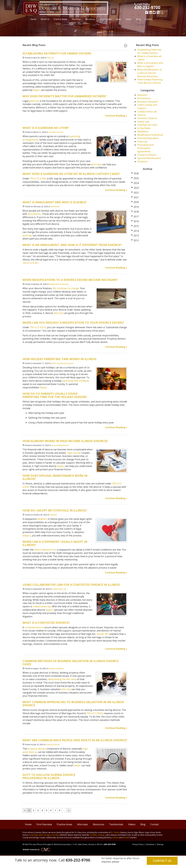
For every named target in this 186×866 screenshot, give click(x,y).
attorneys (96, 164)
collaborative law (42, 606)
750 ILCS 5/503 (95, 713)
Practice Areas (60, 19)
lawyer (36, 90)
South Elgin (33, 835)
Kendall (126, 837)
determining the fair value (62, 679)
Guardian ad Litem (55, 132)
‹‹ (24, 810)
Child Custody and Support (62, 363)
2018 (135, 211)
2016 (135, 221)
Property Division (53, 744)
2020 (135, 202)
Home (33, 19)
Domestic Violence (147, 118)
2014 (135, 231)
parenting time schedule (75, 380)
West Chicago (44, 835)
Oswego (101, 835)
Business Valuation (56, 668)
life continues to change (65, 288)
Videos (129, 19)
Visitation (142, 161)
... (64, 810)
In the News (143, 128)
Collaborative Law (59, 589)
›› (68, 810)
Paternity (50, 57)
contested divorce (34, 627)
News (118, 19)
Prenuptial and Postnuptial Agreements (145, 148)
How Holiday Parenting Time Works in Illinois (149, 81)
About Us (45, 19)
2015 (135, 226)
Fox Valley (55, 835)
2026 (135, 173)
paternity (33, 100)
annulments (34, 213)
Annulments (55, 206)
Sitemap (160, 844)
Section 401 (102, 634)
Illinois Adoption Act (45, 549)
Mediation (142, 131)
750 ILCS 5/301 (31, 263)
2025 (135, 178)
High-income (74, 452)
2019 (135, 206)
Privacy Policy (137, 844)
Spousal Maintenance (60, 445)
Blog (138, 19)
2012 (135, 240)
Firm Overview (44, 824)
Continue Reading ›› (116, 115)
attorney (27, 235)
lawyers (27, 535)
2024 (135, 183)
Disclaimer (150, 844)
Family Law (143, 121)
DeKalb (115, 837)
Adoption (53, 514)
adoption (42, 519)
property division (36, 748)
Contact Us (162, 861)
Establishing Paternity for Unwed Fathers (149, 51)
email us (125, 861)
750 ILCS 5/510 (37, 327)
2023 (135, 187)
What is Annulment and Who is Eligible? (150, 64)
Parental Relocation (148, 138)
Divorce (141, 114)
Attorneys (76, 19)
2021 (135, 197)
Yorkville (93, 835)
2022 (135, 192)
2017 (135, 216)
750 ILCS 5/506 (37, 178)
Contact (148, 19)
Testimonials (105, 19)
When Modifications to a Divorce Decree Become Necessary (149, 73)
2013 (135, 235)
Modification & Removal (58, 284)
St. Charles (115, 832)
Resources (90, 19)
